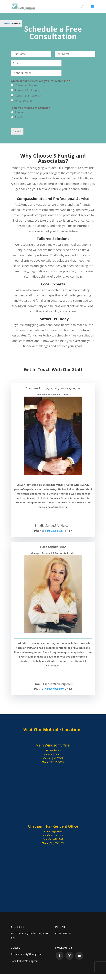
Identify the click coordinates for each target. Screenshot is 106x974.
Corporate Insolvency (28, 95)
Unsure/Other (23, 100)
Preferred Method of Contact (31, 108)
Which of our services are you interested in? (40, 81)
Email (18, 117)
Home (7, 24)
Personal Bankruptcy (27, 90)
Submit (17, 131)
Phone (19, 112)
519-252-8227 (54, 531)
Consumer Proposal (27, 85)
